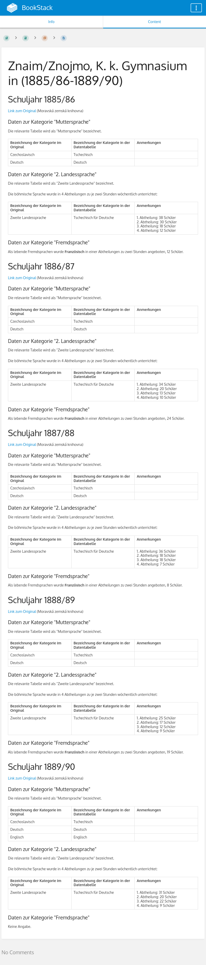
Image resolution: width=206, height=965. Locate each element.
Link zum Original (22, 111)
